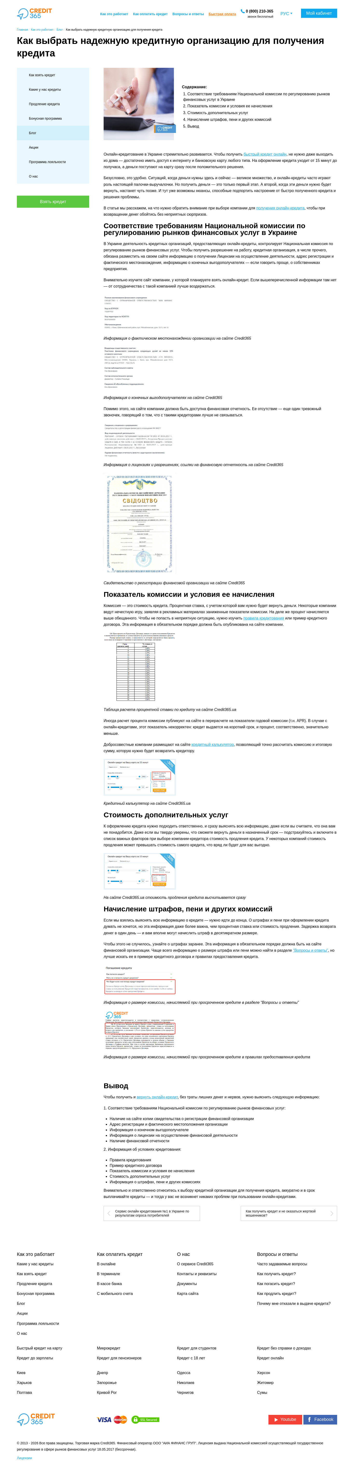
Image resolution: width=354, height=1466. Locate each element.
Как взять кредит (42, 75)
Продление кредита (44, 104)
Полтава (24, 1392)
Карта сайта (188, 1294)
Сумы (262, 1392)
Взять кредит (53, 201)
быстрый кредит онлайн (265, 154)
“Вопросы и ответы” (310, 950)
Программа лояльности (47, 162)
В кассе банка (109, 1284)
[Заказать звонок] (259, 11)
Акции (33, 147)
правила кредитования (263, 618)
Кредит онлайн (270, 1358)
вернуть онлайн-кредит (157, 1097)
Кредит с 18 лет (191, 1358)
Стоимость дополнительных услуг (217, 113)
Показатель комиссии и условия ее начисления (229, 106)
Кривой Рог (107, 1392)
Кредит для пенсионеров (119, 1358)
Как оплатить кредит (150, 14)
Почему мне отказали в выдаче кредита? (294, 1303)
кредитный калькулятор (213, 745)
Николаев (185, 1383)
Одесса (183, 1373)
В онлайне (106, 1264)
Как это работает (114, 14)
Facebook (320, 1419)
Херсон (263, 1373)
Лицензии (24, 1458)
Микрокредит (108, 1348)
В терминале (108, 1274)
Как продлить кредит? (276, 1294)
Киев (21, 1373)
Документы (187, 1284)
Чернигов (185, 1392)
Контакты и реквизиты (197, 1274)
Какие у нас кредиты (45, 89)
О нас (33, 176)
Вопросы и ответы (188, 14)
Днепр (102, 1373)
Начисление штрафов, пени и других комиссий (229, 119)
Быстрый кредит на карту (39, 1348)
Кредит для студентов (196, 1348)
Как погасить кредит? (276, 1284)
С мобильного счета (115, 1294)
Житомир (265, 1383)
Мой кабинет (319, 13)
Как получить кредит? (276, 1274)
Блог (32, 133)
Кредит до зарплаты (35, 1358)
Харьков (24, 1383)
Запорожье (107, 1383)
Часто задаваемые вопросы (282, 1264)
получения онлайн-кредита (280, 208)
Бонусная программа (45, 118)
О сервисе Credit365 (195, 1264)
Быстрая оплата (222, 14)
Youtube (285, 1419)
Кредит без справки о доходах (284, 1348)
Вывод (193, 126)
